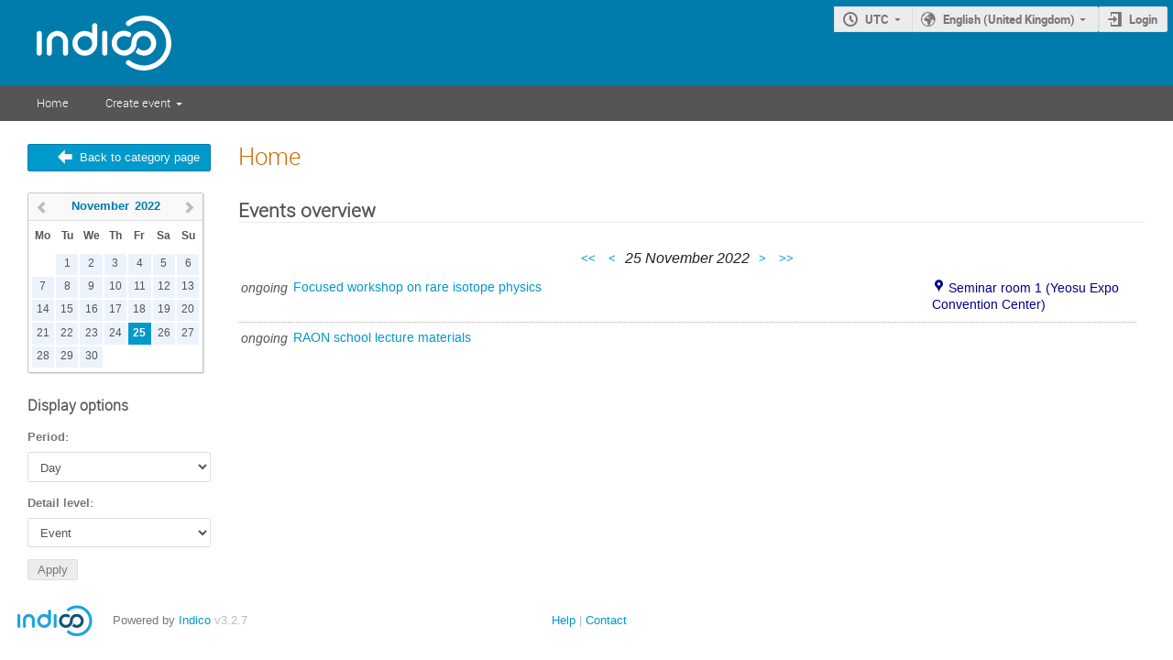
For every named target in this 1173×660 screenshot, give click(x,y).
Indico (195, 620)
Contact (606, 620)
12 (164, 286)
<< (590, 258)
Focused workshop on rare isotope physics (417, 287)
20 (187, 309)
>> (786, 258)
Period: (48, 437)
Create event (137, 102)
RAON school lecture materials (382, 337)
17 (115, 309)
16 (91, 309)
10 (115, 286)
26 (164, 333)
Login (1143, 19)
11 (140, 286)
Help (564, 620)
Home (53, 102)
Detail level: (60, 503)
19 (164, 309)
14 (43, 309)
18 (139, 309)
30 (91, 356)
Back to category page (140, 157)
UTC (877, 19)
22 (66, 333)
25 (139, 333)
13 (187, 286)
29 (66, 356)
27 (187, 333)
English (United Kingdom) (1009, 19)
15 (66, 309)
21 (43, 333)
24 (115, 333)
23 (91, 333)
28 (43, 356)
